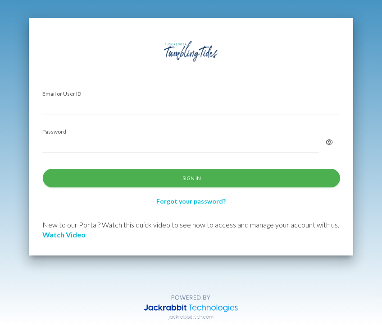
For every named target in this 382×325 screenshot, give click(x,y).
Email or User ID (61, 94)
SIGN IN (191, 178)
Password (54, 132)
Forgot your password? (191, 201)
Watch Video (64, 234)
